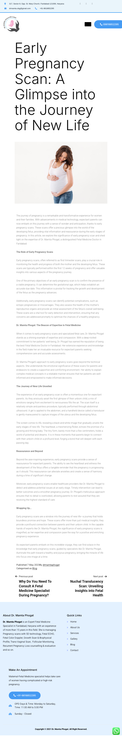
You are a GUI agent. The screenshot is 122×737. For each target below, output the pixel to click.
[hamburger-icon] (88, 24)
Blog (34, 568)
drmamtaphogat (51, 565)
